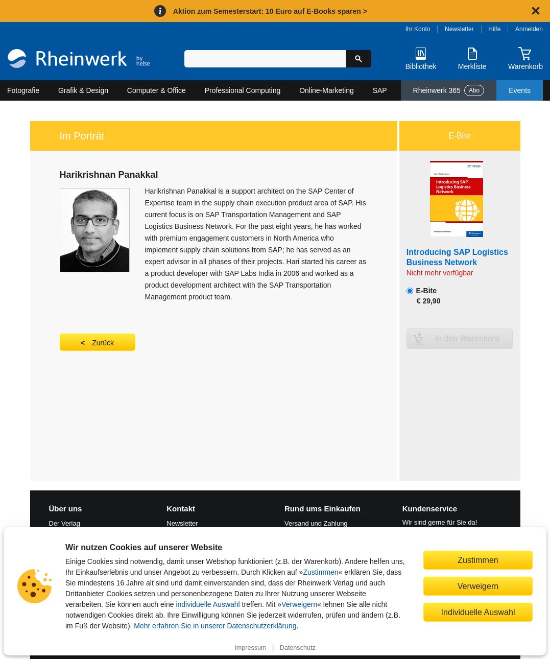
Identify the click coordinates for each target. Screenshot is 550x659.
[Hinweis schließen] (536, 11)
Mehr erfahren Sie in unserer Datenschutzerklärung (215, 626)
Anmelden (529, 29)
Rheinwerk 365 (449, 90)
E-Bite (423, 296)
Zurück (103, 343)
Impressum (250, 647)
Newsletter (459, 29)
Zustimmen (320, 572)
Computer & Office (156, 90)
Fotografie (23, 90)
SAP (380, 90)
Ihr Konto (418, 29)
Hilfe (494, 29)
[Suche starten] (358, 58)
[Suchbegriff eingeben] (265, 58)
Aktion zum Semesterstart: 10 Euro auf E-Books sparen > (270, 11)
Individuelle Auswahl (478, 612)
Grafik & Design (83, 90)
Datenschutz (298, 647)
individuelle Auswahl (208, 604)
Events (520, 90)
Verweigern (299, 604)
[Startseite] (78, 60)
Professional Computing (243, 90)
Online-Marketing (326, 90)
